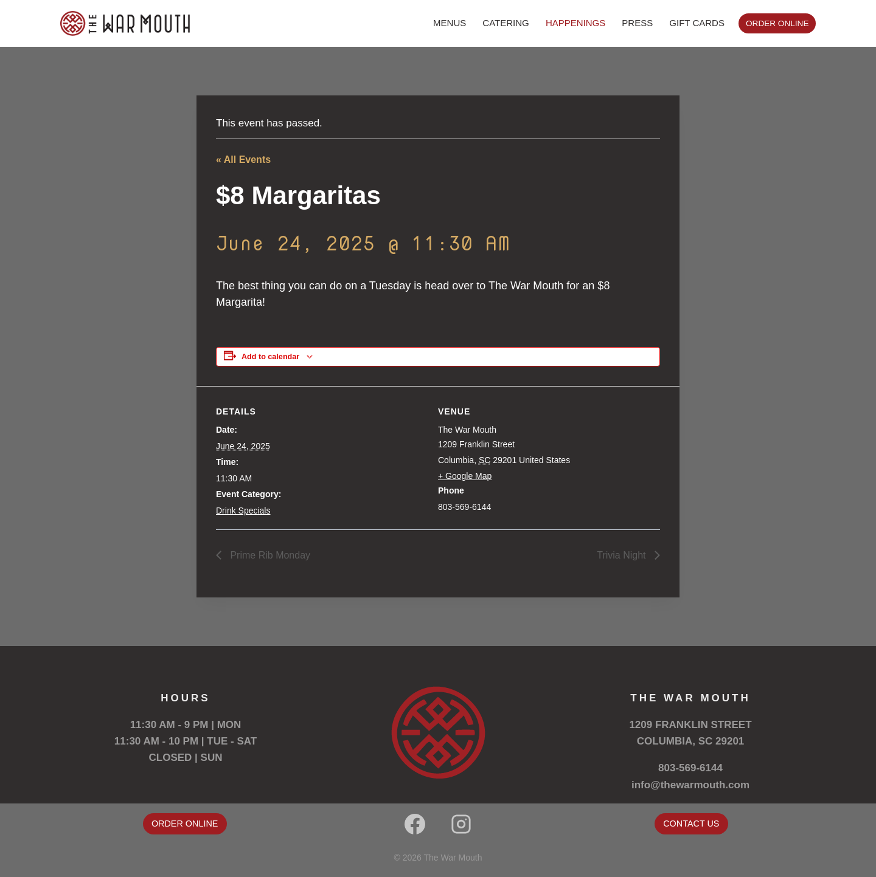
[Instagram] (461, 824)
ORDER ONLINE (777, 23)
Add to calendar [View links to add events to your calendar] (270, 357)
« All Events (243, 159)
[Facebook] (415, 824)
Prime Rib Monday (269, 555)
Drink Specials (243, 510)
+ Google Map (465, 476)
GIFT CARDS (697, 23)
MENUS (449, 23)
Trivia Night (622, 555)
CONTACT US (691, 823)
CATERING (505, 23)
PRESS (637, 23)
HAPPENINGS (575, 23)
